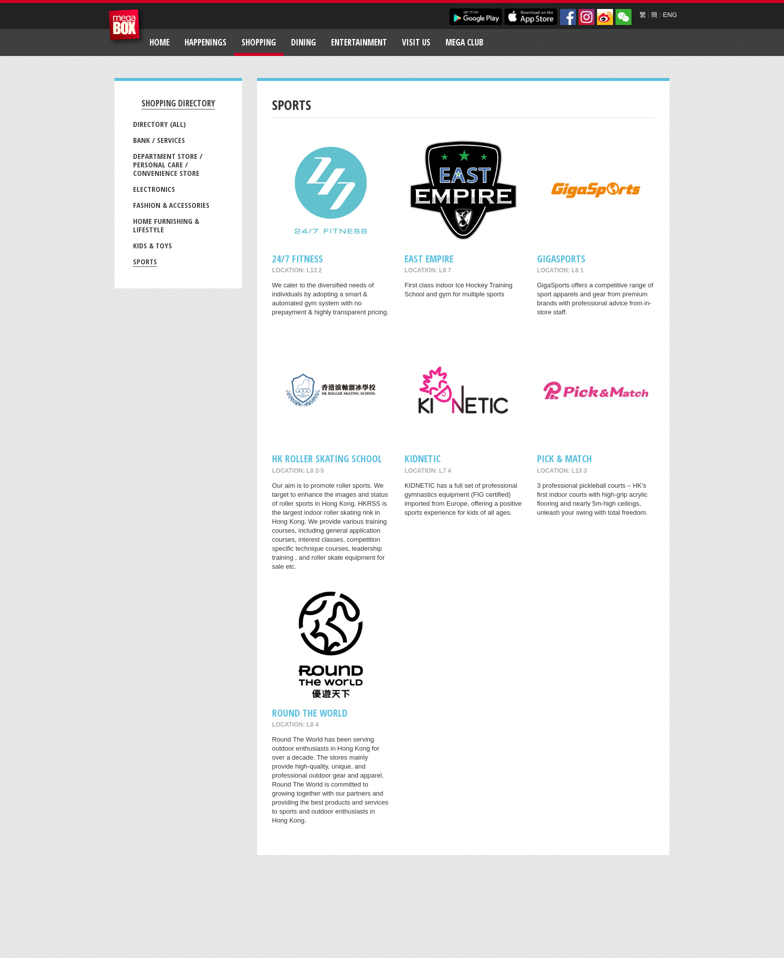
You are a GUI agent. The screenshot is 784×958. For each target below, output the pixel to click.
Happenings (205, 42)
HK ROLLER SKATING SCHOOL (327, 458)
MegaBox (127, 27)
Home (160, 42)
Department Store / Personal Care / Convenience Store (167, 164)
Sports (145, 261)
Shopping (259, 42)
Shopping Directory (178, 103)
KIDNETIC (422, 458)
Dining (303, 42)
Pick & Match (564, 458)
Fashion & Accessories (171, 205)
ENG (670, 14)
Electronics (154, 189)
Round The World (310, 713)
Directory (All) (159, 124)
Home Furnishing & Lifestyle (166, 225)
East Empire (429, 258)
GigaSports (561, 258)
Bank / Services (159, 140)
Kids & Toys (152, 245)
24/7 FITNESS (297, 258)
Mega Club (465, 42)
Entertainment (359, 42)
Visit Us (416, 42)
